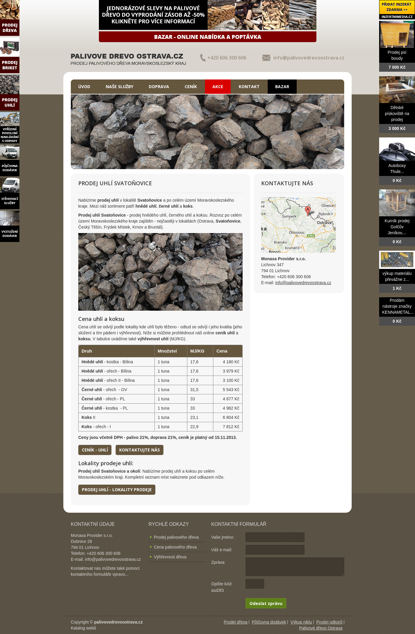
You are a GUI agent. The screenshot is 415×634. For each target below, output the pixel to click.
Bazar (282, 86)
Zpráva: (218, 562)
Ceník (191, 86)
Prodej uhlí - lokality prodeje (117, 489)
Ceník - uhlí (95, 450)
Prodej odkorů (329, 622)
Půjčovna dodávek (269, 622)
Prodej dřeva (235, 622)
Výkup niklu (301, 622)
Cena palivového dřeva (175, 547)
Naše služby (119, 86)
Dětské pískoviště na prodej (397, 113)
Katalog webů (83, 628)
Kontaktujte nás (139, 450)
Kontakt (249, 86)
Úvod (84, 86)
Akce (217, 86)
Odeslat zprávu (265, 603)
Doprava (159, 86)
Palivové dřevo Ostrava (320, 628)
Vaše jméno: (222, 537)
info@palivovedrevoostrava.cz (308, 57)
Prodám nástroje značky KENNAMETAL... (398, 306)
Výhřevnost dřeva (170, 557)
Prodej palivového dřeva (176, 537)
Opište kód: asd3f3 (221, 587)
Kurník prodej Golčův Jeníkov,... (397, 226)
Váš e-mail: (221, 549)
